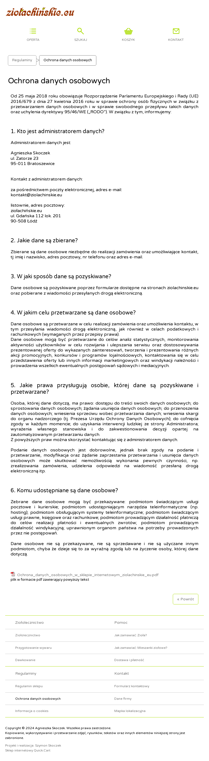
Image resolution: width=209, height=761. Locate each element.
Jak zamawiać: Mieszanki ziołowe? (140, 648)
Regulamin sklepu (29, 686)
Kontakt (121, 673)
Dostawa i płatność (129, 660)
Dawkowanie (25, 660)
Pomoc (121, 622)
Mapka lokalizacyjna (130, 711)
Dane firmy (122, 699)
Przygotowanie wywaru (33, 648)
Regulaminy (22, 60)
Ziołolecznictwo (29, 622)
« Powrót (185, 599)
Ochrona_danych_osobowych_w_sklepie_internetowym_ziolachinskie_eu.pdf (87, 575)
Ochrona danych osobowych (68, 60)
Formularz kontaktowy (131, 686)
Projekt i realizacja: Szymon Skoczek (33, 745)
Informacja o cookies (31, 711)
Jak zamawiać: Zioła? (130, 635)
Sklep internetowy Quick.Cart (27, 750)
